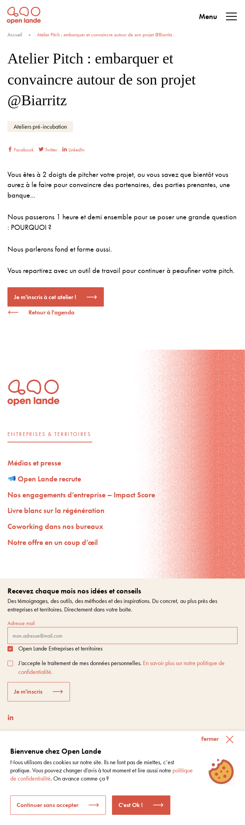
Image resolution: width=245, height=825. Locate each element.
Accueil (14, 34)
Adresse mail (122, 632)
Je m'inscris (28, 691)
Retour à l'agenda (51, 312)
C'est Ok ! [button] (130, 805)
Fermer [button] (210, 738)
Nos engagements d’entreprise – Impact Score (81, 495)
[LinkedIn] (10, 717)
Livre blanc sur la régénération (56, 510)
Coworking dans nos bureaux (55, 526)
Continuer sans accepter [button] (47, 805)
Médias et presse (34, 463)
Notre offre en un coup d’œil (52, 542)
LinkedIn (73, 149)
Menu (218, 16)
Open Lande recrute (44, 479)
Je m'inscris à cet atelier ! (45, 297)
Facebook (20, 149)
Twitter (48, 149)
